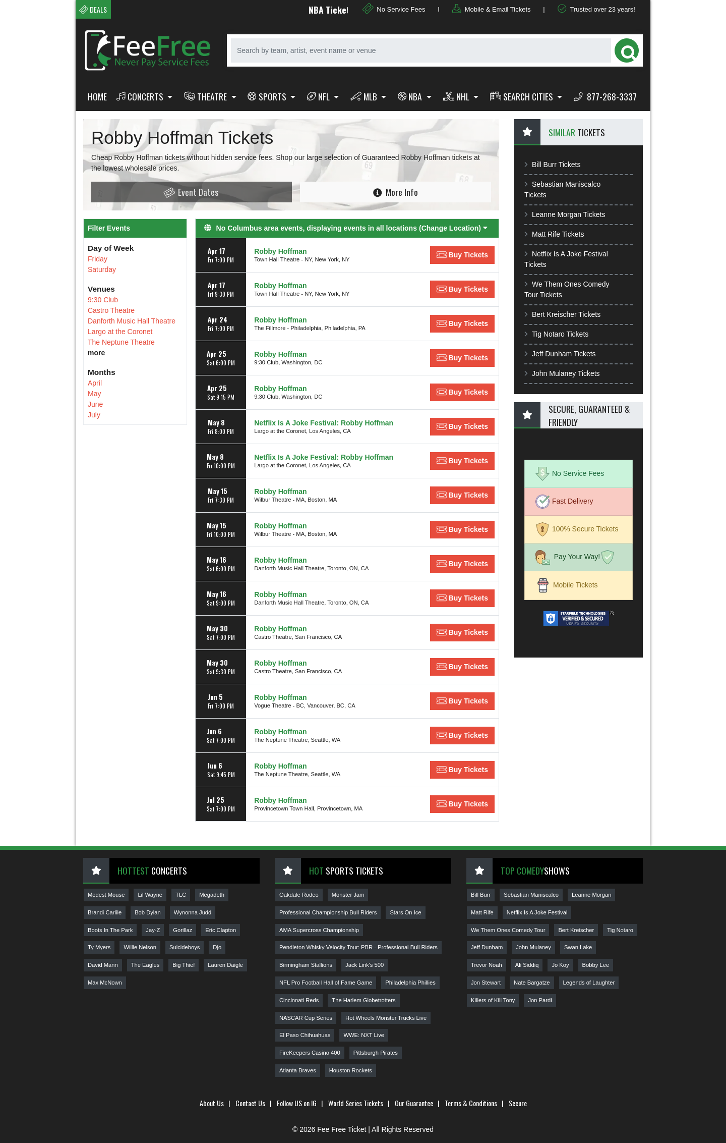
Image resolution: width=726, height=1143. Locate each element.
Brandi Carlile (105, 912)
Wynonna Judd (193, 912)
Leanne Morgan (591, 895)
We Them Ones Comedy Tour (508, 930)
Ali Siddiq (527, 965)
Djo (217, 947)
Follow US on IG (297, 1103)
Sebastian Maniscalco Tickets (562, 189)
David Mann (103, 965)
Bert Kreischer (576, 930)
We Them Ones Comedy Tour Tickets (567, 289)
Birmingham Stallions (305, 965)
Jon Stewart (486, 982)
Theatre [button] (206, 96)
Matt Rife (482, 912)
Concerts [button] (140, 96)
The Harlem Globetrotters (363, 1000)
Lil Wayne (150, 895)
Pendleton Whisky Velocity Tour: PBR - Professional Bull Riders (358, 947)
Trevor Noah (486, 965)
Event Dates (190, 192)
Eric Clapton (220, 930)
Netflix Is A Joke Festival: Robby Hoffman (323, 423)
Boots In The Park (110, 930)
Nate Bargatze (532, 982)
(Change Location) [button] (453, 228)
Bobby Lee (596, 965)
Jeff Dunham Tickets (560, 354)
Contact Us (250, 1103)
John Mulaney (533, 947)
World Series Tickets (355, 1103)
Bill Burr (481, 895)
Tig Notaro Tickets (556, 334)
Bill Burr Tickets (552, 164)
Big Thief (183, 965)
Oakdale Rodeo (299, 895)
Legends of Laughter (589, 982)
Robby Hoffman (280, 251)
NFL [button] (319, 96)
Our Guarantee (414, 1103)
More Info (395, 191)
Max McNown (105, 982)
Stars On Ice (405, 912)
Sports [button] (268, 96)
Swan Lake (578, 947)
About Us (212, 1103)
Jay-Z (153, 930)
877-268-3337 (605, 96)
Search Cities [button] (522, 96)
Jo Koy (560, 965)
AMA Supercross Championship (319, 930)
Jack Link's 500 (364, 965)
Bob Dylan (148, 912)
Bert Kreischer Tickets (562, 314)
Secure (518, 1103)
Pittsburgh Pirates (375, 1053)
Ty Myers (99, 947)
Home (97, 96)
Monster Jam (348, 895)
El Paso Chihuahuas (304, 1035)
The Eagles (145, 965)
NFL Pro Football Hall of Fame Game (325, 982)
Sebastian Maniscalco (531, 895)
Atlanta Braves (297, 1070)
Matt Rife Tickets (554, 234)
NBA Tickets (342, 9)
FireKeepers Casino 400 (309, 1053)
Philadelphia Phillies (410, 982)
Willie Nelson (140, 947)
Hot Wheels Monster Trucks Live (386, 1018)
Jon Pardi (540, 1000)
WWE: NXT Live (363, 1035)
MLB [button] (364, 96)
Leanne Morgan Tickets (565, 214)
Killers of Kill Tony (493, 1000)
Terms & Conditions (471, 1103)
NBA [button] (411, 96)
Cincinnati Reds (299, 1000)
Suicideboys (184, 947)
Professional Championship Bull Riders (328, 912)
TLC (180, 895)
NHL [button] (457, 96)
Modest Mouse (106, 895)
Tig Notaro (620, 930)
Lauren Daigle (225, 965)
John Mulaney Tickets (562, 373)
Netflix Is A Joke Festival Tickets (566, 259)
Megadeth (211, 895)
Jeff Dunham (487, 947)
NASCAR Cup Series (305, 1018)
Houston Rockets (350, 1070)
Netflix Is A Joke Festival (537, 912)
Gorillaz (182, 930)
